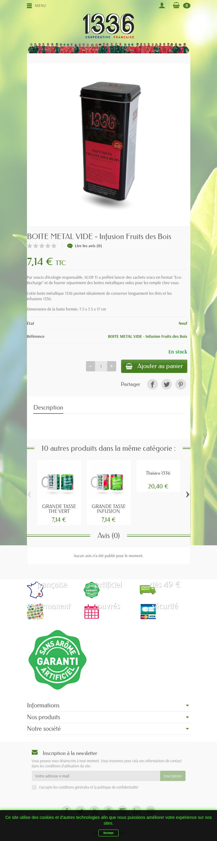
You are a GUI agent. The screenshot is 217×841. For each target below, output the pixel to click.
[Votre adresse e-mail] (96, 776)
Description (48, 408)
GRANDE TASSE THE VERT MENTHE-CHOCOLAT (59, 514)
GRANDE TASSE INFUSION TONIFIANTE (109, 512)
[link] (152, 384)
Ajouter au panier (153, 366)
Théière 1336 (158, 473)
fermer (108, 833)
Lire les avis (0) (84, 245)
